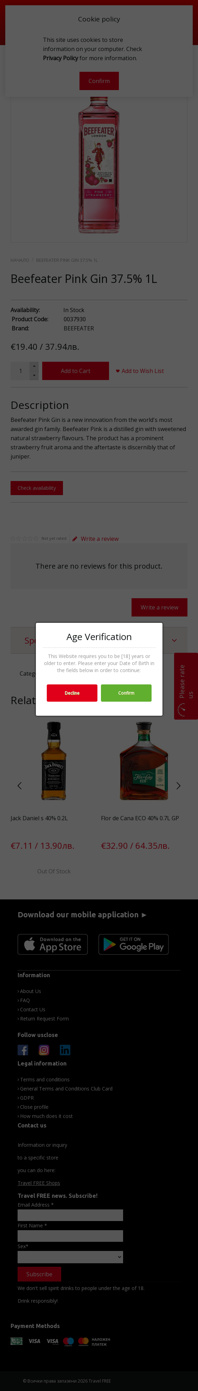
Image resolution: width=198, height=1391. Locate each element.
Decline (72, 693)
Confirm (126, 693)
